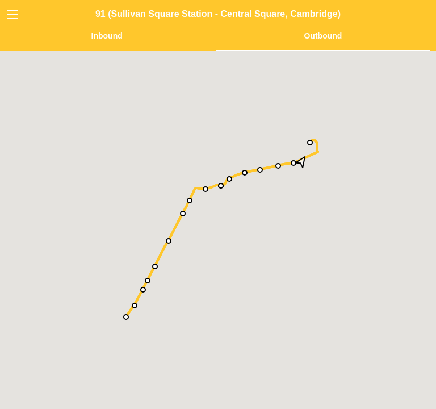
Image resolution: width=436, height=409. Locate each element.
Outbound (323, 35)
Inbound (107, 35)
